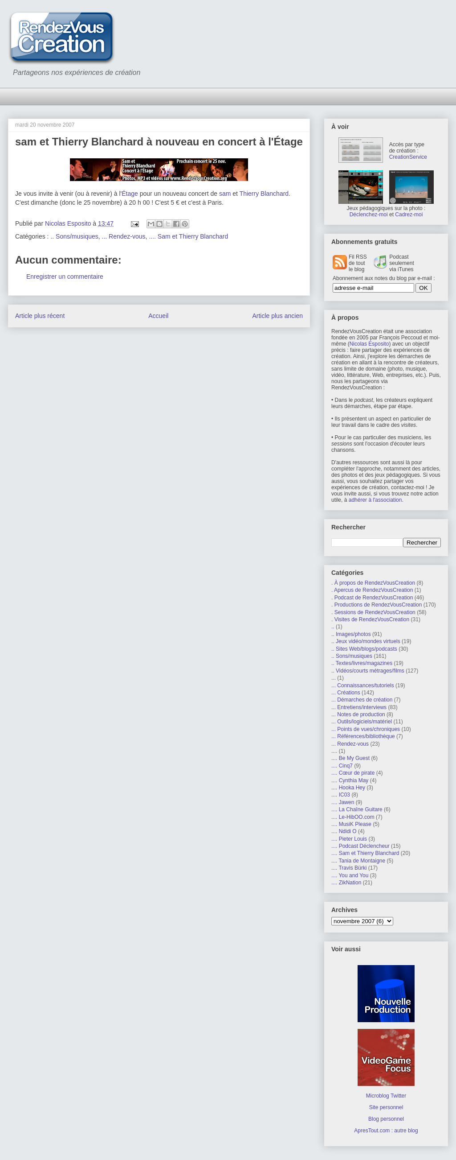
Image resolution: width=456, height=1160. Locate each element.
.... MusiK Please (351, 824)
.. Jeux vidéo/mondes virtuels (365, 641)
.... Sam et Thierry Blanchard (188, 236)
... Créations (345, 692)
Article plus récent (40, 315)
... (333, 678)
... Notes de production (358, 714)
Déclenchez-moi (369, 214)
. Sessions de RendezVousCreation (373, 612)
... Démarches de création (361, 700)
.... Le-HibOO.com (353, 817)
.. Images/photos (351, 634)
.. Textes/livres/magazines (361, 663)
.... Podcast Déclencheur (360, 846)
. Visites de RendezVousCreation (370, 619)
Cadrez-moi (409, 214)
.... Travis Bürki (348, 868)
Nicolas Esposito (369, 344)
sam (225, 193)
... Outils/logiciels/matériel (361, 721)
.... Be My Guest (350, 758)
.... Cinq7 (342, 766)
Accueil (158, 315)
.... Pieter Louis (349, 839)
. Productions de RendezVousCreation (376, 605)
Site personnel (386, 1107)
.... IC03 (340, 795)
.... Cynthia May (349, 780)
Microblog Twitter (386, 1096)
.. (332, 626)
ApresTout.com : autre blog (386, 1130)
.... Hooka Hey (348, 787)
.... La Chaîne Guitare (357, 809)
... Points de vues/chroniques (365, 729)
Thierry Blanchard (264, 193)
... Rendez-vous (124, 236)
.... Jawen (342, 802)
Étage (130, 193)
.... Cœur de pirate (353, 773)
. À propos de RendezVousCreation (373, 583)
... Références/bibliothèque (363, 736)
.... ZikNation (346, 882)
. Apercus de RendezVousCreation (372, 590)
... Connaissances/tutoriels (362, 685)
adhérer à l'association (375, 500)
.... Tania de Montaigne (358, 861)
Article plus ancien (277, 315)
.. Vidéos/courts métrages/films (367, 671)
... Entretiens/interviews (359, 707)
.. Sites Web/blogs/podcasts (364, 649)
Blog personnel (386, 1119)
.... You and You (349, 875)
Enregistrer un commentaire (64, 276)
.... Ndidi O (344, 831)
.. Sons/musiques (74, 236)
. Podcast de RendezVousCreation (372, 597)
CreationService (408, 157)
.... (334, 751)
